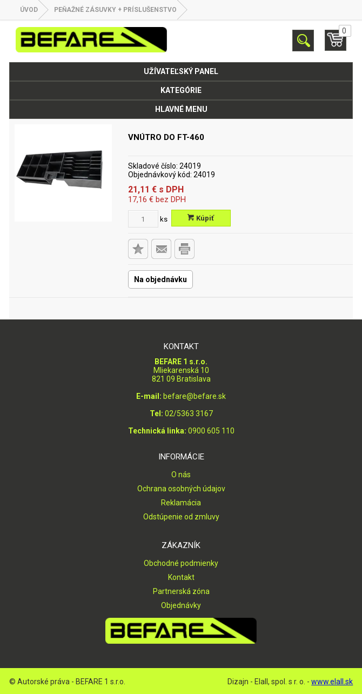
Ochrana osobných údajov (181, 488)
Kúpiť (200, 218)
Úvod (29, 10)
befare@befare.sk (194, 396)
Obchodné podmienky (181, 563)
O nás (181, 474)
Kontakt (181, 577)
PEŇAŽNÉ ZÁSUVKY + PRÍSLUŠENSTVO (115, 10)
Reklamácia (181, 502)
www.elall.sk (332, 681)
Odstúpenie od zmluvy (181, 516)
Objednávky (181, 605)
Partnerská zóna (181, 591)
